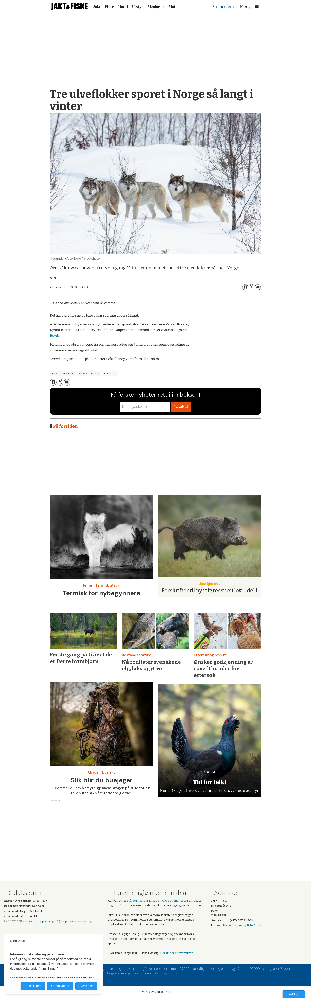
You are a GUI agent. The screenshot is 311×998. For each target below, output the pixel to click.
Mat (172, 6)
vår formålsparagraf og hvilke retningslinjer (158, 900)
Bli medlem (223, 6)
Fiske (109, 6)
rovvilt (110, 373)
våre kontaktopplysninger (39, 921)
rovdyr (68, 373)
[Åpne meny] (257, 7)
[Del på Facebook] (245, 287)
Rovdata (56, 336)
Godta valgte (60, 985)
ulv (55, 373)
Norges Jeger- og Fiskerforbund (243, 925)
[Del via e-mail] (258, 287)
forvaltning (89, 373)
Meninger (156, 6)
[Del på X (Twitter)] (251, 287)
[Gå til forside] (69, 6)
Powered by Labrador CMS (155, 992)
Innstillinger (294, 994)
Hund (123, 6)
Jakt (96, 6)
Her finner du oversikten (176, 953)
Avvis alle (86, 985)
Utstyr (137, 6)
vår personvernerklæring (76, 921)
